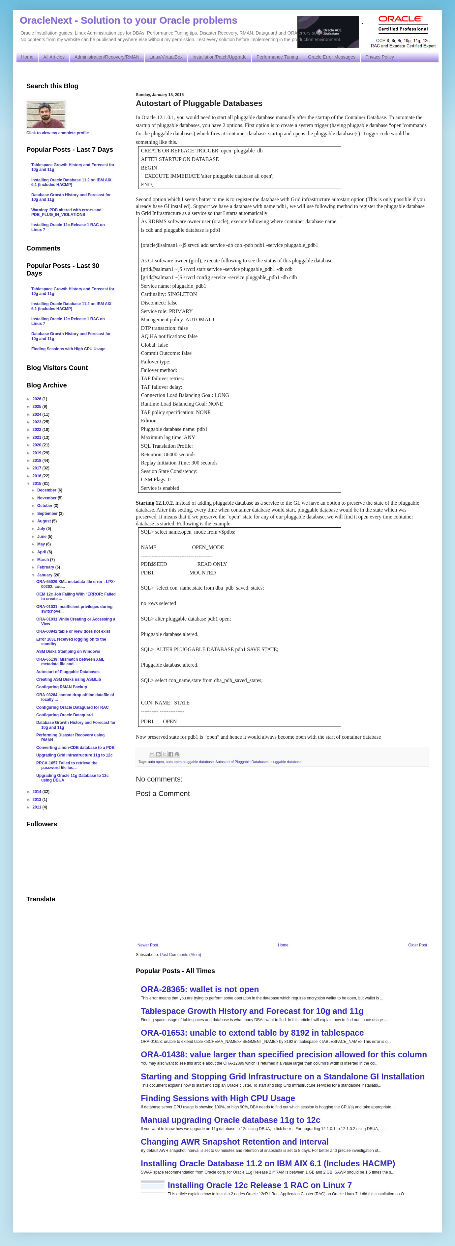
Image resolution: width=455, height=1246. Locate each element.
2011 (38, 807)
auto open (156, 762)
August (44, 521)
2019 (38, 453)
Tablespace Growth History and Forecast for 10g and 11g (252, 1011)
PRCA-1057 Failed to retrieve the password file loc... (66, 765)
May (41, 544)
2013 (38, 799)
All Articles (54, 57)
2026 (38, 399)
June (42, 536)
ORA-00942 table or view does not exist (73, 631)
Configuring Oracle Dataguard (64, 715)
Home (27, 57)
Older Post (417, 945)
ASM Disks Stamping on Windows (68, 651)
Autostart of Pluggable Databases (242, 762)
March (43, 559)
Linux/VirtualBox (166, 57)
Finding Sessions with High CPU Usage (218, 1098)
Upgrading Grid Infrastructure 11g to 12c (74, 755)
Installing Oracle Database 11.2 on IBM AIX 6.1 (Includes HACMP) (268, 1163)
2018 (38, 460)
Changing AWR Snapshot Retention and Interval (235, 1141)
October (45, 505)
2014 (38, 791)
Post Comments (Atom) (180, 954)
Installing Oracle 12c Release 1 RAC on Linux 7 (260, 1185)
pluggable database (285, 762)
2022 (38, 429)
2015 (38, 483)
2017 (38, 468)
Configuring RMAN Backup (61, 687)
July (41, 528)
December (47, 490)
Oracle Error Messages (331, 57)
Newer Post (147, 945)
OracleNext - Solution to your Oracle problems (128, 20)
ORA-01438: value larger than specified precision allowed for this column (284, 1054)
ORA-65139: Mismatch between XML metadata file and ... (70, 661)
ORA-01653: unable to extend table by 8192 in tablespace (252, 1032)
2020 (38, 445)
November (47, 498)
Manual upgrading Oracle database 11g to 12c (230, 1120)
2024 (38, 414)
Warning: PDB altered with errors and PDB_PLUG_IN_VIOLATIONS (66, 212)
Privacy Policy (379, 57)
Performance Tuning (277, 57)
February (46, 567)
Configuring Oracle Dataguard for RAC (72, 707)
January (45, 575)
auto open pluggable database (190, 762)
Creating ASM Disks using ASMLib (68, 679)
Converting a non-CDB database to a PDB (75, 747)
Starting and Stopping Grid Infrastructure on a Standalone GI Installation (283, 1076)
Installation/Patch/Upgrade (220, 57)
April (42, 552)
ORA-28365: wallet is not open (200, 989)
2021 (38, 437)
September (48, 513)
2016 (38, 476)
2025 (38, 406)
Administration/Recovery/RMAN (107, 57)
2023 (38, 422)
